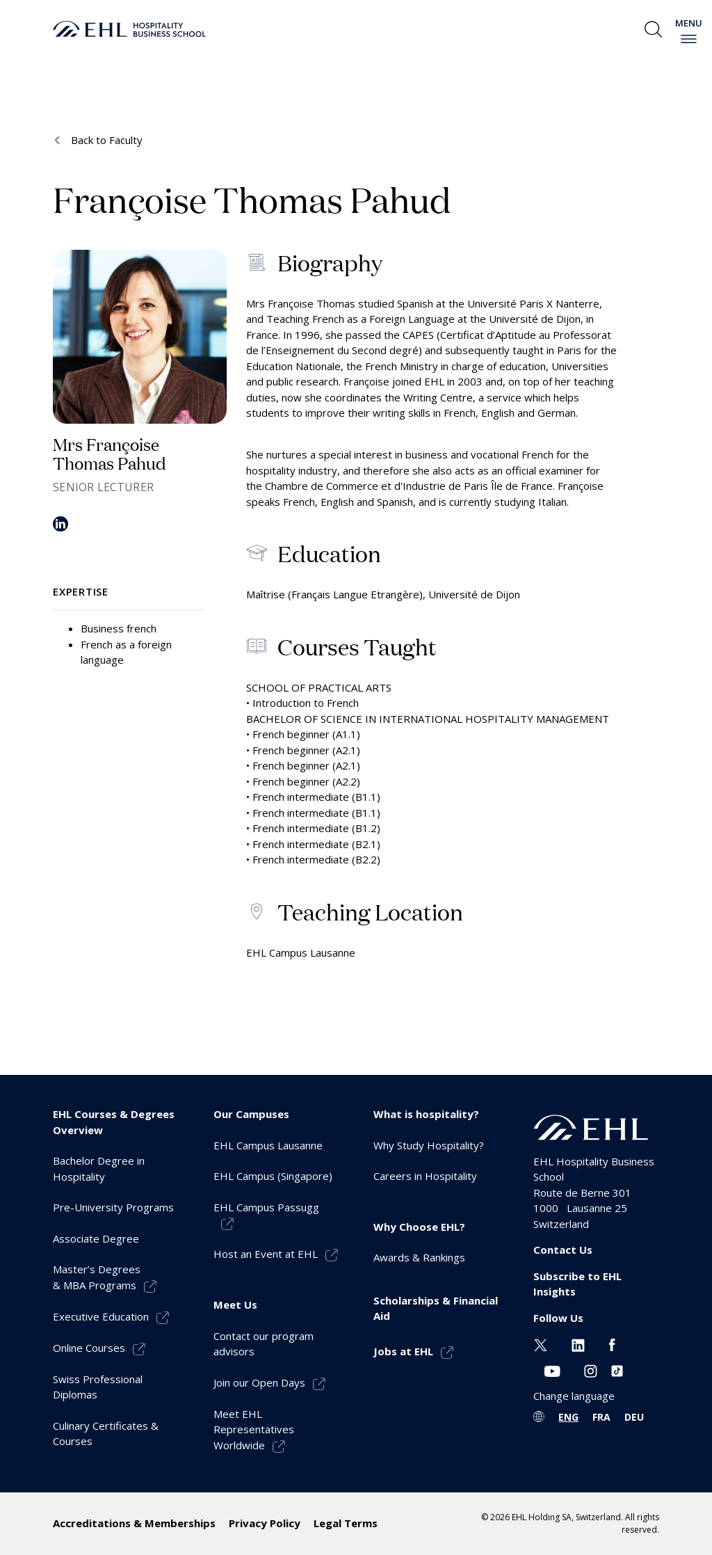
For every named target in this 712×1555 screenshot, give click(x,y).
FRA (601, 1417)
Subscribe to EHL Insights (577, 1284)
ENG (568, 1417)
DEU (634, 1417)
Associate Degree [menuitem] (96, 1238)
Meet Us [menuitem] (235, 1304)
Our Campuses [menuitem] (251, 1114)
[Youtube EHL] (552, 1370)
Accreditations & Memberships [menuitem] (134, 1523)
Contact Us (562, 1250)
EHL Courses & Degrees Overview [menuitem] (114, 1122)
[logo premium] (129, 29)
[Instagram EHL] (590, 1370)
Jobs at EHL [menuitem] (403, 1351)
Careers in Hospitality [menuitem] (425, 1176)
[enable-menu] (689, 39)
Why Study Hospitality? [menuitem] (428, 1145)
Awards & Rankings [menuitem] (419, 1257)
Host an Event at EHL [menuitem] (265, 1254)
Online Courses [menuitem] (89, 1348)
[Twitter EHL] (540, 1343)
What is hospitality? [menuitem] (426, 1114)
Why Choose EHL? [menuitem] (419, 1227)
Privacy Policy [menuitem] (264, 1523)
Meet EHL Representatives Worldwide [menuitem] (253, 1429)
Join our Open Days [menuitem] (259, 1382)
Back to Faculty (105, 140)
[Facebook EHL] (611, 1343)
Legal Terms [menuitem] (346, 1523)
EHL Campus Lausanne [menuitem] (268, 1145)
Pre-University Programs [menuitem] (113, 1207)
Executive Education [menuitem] (101, 1316)
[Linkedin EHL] (578, 1343)
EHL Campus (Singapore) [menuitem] (272, 1176)
